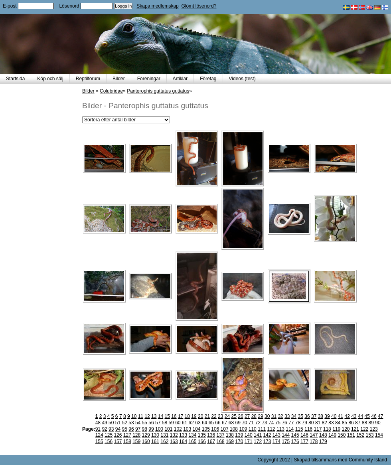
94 (117, 429)
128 (136, 435)
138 (230, 435)
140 (249, 435)
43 (353, 416)
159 (136, 441)
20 (200, 416)
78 (297, 422)
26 (240, 416)
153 (370, 435)
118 (327, 429)
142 (267, 435)
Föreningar (148, 78)
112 (271, 429)
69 (237, 422)
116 (308, 429)
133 (183, 435)
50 (111, 422)
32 (280, 416)
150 (342, 435)
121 (355, 429)
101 (168, 429)
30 (267, 416)
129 (146, 435)
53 (131, 422)
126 (118, 435)
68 (231, 422)
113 (280, 429)
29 (260, 416)
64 (204, 422)
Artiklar (180, 78)
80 (311, 422)
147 (314, 435)
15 (167, 416)
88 (364, 422)
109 (243, 429)
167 (211, 441)
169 (230, 441)
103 (187, 429)
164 (183, 441)
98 (144, 429)
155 (99, 441)
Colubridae (111, 91)
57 (157, 422)
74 (271, 422)
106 (215, 429)
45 (367, 416)
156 (109, 441)
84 (337, 422)
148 (323, 435)
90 (377, 422)
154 (379, 435)
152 (360, 435)
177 (304, 441)
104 (197, 429)
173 (267, 441)
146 (304, 435)
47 (380, 416)
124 (99, 435)
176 (295, 441)
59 (171, 422)
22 (213, 416)
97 (137, 429)
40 (333, 416)
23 (220, 416)
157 (118, 441)
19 (193, 416)
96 (131, 429)
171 (249, 441)
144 (286, 435)
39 (327, 416)
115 (299, 429)
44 (360, 416)
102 (178, 429)
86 (350, 422)
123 (374, 429)
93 (111, 429)
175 (286, 441)
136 (211, 435)
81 (317, 422)
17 (180, 416)
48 (98, 422)
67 (224, 422)
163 (174, 441)
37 (313, 416)
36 (307, 416)
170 (239, 441)
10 (133, 416)
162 (164, 441)
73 (264, 422)
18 (187, 416)
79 (304, 422)
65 (211, 422)
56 (151, 422)
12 (147, 416)
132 (174, 435)
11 (140, 416)
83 (331, 422)
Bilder (119, 78)
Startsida (15, 78)
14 (160, 416)
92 (104, 429)
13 (153, 416)
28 (254, 416)
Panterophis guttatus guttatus (158, 91)
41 (340, 416)
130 (155, 435)
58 (164, 422)
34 (293, 416)
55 (144, 422)
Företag (208, 78)
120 (346, 429)
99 (151, 429)
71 (251, 422)
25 (234, 416)
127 (127, 435)
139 (239, 435)
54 (137, 422)
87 (357, 422)
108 (234, 429)
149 (332, 435)
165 (192, 441)
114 (290, 429)
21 (207, 416)
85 (344, 422)
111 (262, 429)
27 (247, 416)
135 (202, 435)
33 (287, 416)
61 (184, 422)
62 (191, 422)
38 (320, 416)
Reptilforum (88, 78)
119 (336, 429)
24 (227, 416)
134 (192, 435)
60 (177, 422)
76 (284, 422)
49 (104, 422)
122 (364, 429)
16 (173, 416)
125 (109, 435)
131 (164, 435)
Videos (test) (242, 78)
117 (318, 429)
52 (124, 422)
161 (155, 441)
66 (217, 422)
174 (276, 441)
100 (159, 429)
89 (371, 422)
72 (258, 422)
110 (253, 429)
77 (291, 422)
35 (300, 416)
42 (347, 416)
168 (221, 441)
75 (277, 422)
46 (373, 416)
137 (221, 435)
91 (98, 429)
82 (324, 422)
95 (124, 429)
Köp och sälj (50, 78)
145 (295, 435)
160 (146, 441)
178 (314, 441)
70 (244, 422)
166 (202, 441)
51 (117, 422)
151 (351, 435)
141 (258, 435)
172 (258, 441)
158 (127, 441)
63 (197, 422)
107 (225, 429)
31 (273, 416)
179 (323, 441)
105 (206, 429)
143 (276, 435)
